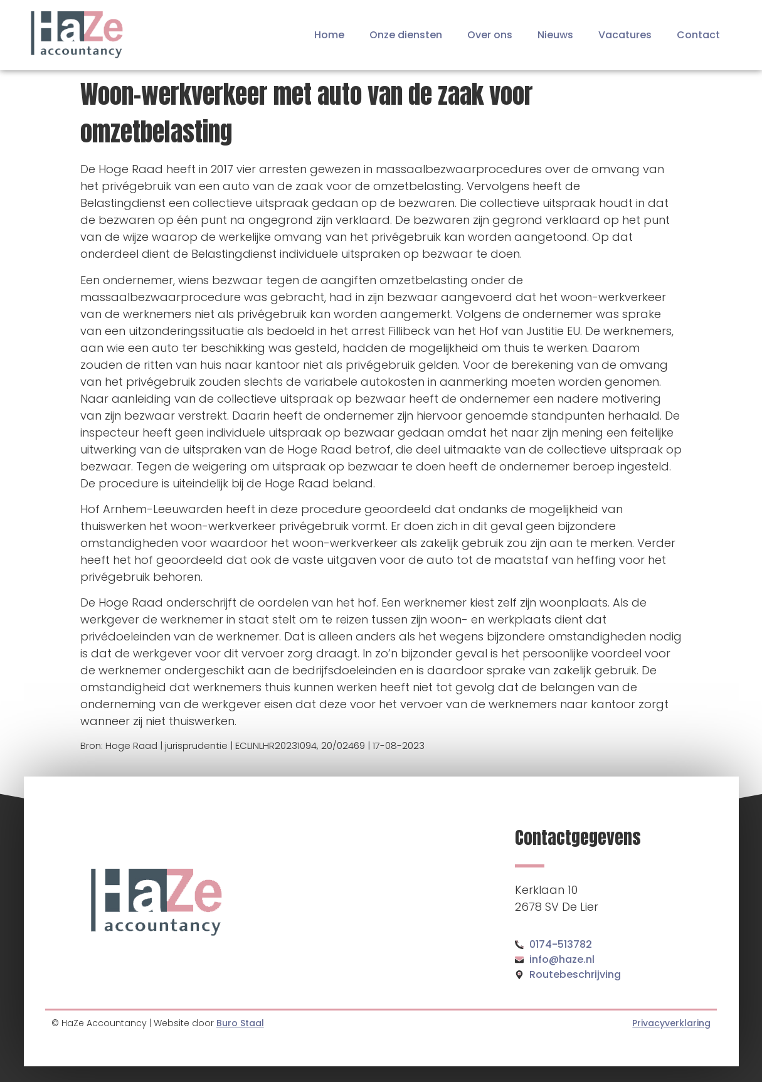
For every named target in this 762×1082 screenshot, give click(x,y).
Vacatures (625, 35)
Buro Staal (240, 1023)
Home (329, 35)
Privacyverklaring (671, 1023)
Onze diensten (405, 35)
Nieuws (555, 35)
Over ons (489, 35)
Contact (698, 35)
